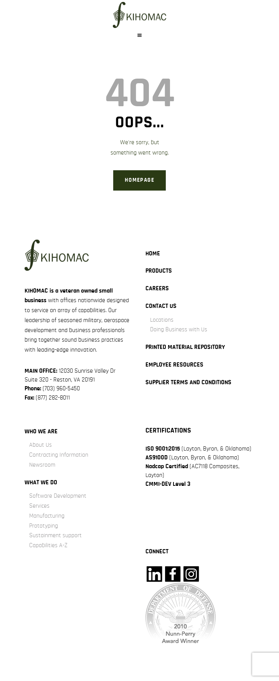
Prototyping (43, 526)
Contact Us (161, 306)
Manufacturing (46, 516)
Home (152, 253)
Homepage (139, 180)
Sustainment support (55, 535)
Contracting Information (58, 455)
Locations (161, 320)
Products (158, 271)
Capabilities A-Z (48, 545)
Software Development (57, 496)
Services (39, 506)
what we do (41, 482)
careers (157, 288)
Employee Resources (174, 365)
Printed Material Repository (185, 347)
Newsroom (42, 465)
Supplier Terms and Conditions (188, 382)
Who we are (41, 431)
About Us (40, 445)
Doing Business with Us (178, 329)
